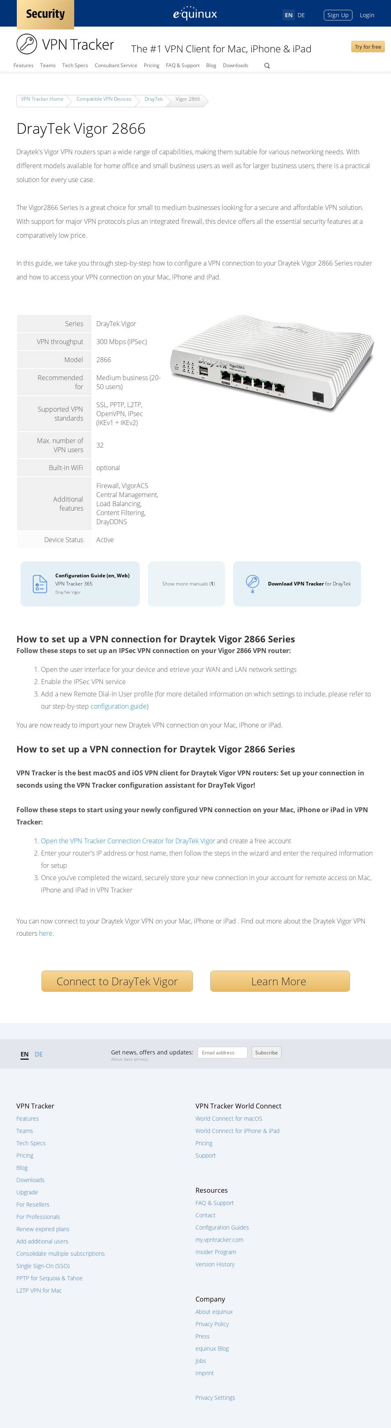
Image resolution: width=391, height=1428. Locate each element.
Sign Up (338, 15)
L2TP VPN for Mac (39, 1290)
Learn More (280, 981)
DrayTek (154, 98)
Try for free (368, 46)
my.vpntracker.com (219, 1239)
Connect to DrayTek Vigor (117, 981)
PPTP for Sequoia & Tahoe (49, 1278)
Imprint (205, 1373)
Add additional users (42, 1241)
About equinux (214, 1311)
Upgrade (27, 1192)
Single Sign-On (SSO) (43, 1266)
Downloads (235, 65)
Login (367, 15)
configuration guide (119, 706)
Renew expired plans (43, 1229)
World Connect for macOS (229, 1118)
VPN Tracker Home (42, 98)
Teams (48, 65)
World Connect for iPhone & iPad (238, 1131)
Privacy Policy (212, 1324)
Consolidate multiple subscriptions (60, 1253)
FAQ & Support (183, 65)
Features (24, 65)
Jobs (201, 1361)
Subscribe (266, 1052)
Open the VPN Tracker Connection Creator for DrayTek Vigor (128, 840)
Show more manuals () (188, 583)
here (45, 933)
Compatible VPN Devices (104, 98)
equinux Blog (212, 1348)
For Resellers (33, 1204)
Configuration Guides (222, 1227)
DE (301, 15)
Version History (215, 1264)
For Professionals (38, 1217)
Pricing (151, 65)
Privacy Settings (215, 1397)
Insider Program (216, 1252)
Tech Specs (75, 65)
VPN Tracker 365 (92, 583)
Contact (206, 1215)
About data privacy (129, 1059)
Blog (211, 65)
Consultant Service (116, 65)
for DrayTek (309, 583)
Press (203, 1336)
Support (206, 1155)
